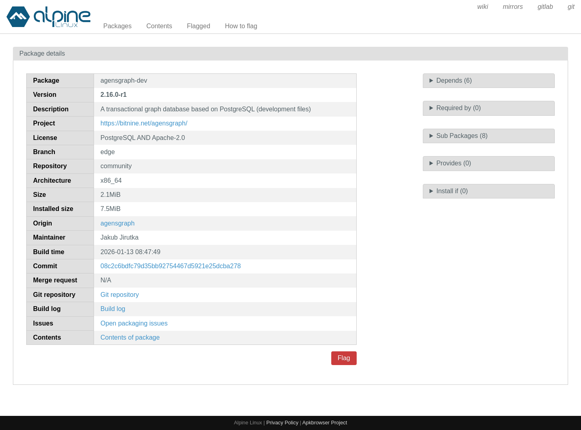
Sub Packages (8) (461, 135)
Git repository (119, 294)
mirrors (513, 6)
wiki (482, 6)
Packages (117, 26)
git (571, 6)
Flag (344, 358)
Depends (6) (454, 80)
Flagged (198, 26)
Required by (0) (458, 107)
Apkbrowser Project (324, 423)
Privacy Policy (282, 423)
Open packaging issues (133, 323)
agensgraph (117, 223)
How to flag (241, 26)
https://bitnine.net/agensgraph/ (143, 123)
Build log (112, 308)
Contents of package (130, 337)
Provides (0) (453, 163)
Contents (159, 26)
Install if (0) (452, 191)
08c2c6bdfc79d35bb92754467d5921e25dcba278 (170, 266)
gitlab (545, 6)
